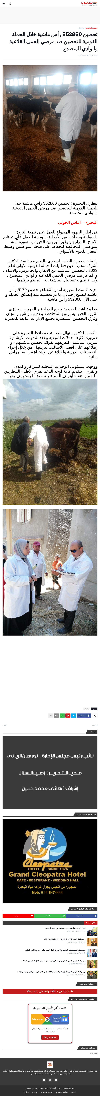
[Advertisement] (50, 15)
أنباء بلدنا (53, 1088)
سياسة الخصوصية (61, 1092)
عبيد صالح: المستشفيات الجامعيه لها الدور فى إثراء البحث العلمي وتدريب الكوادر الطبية (55, 950)
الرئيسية (74, 1092)
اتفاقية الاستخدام (46, 1092)
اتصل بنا (26, 1092)
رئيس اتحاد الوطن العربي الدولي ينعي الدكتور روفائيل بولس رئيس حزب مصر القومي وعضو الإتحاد (51, 972)
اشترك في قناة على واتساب (50, 991)
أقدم (5, 725)
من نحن (35, 1092)
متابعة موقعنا (50, 1037)
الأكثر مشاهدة (91, 923)
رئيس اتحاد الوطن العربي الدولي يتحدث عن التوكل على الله (64, 939)
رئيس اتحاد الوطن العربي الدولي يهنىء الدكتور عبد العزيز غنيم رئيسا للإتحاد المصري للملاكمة (53, 961)
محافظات (81, 28)
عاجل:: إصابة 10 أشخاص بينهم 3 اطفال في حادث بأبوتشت (65, 928)
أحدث (94, 725)
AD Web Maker (31, 1088)
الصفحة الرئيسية (91, 28)
